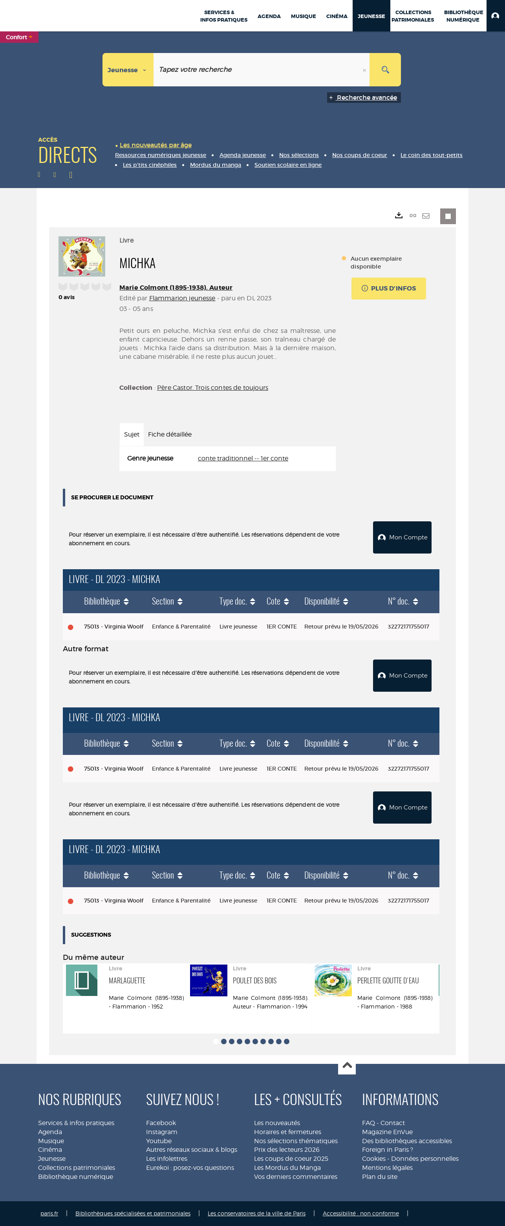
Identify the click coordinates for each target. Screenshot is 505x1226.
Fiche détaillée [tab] (170, 434)
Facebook (161, 1123)
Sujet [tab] (131, 434)
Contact (393, 1123)
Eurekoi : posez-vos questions (190, 1167)
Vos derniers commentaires (295, 1176)
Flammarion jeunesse (182, 298)
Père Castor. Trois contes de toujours (212, 387)
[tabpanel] (227, 458)
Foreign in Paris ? (387, 1149)
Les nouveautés (277, 1123)
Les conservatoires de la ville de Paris (257, 1213)
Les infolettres (166, 1158)
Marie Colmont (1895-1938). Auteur (175, 287)
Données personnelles (425, 1158)
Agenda (50, 1132)
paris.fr (49, 1213)
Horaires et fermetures (287, 1132)
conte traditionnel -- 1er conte (243, 458)
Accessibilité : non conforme (361, 1213)
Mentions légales (387, 1167)
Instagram (161, 1132)
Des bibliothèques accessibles (407, 1141)
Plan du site (379, 1176)
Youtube (159, 1141)
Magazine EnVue (387, 1132)
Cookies (374, 1158)
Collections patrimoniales (76, 1167)
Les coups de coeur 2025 (291, 1158)
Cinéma (50, 1149)
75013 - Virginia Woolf (113, 626)
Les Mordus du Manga (287, 1167)
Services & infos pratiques (76, 1123)
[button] (496, 15)
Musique (51, 1141)
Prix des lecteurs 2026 (287, 1149)
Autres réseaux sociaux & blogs (191, 1149)
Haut (347, 1066)
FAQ (368, 1123)
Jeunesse (52, 1158)
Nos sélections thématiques (296, 1141)
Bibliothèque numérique (75, 1176)
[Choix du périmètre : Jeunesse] (128, 69)
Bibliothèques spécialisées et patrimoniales (132, 1213)
